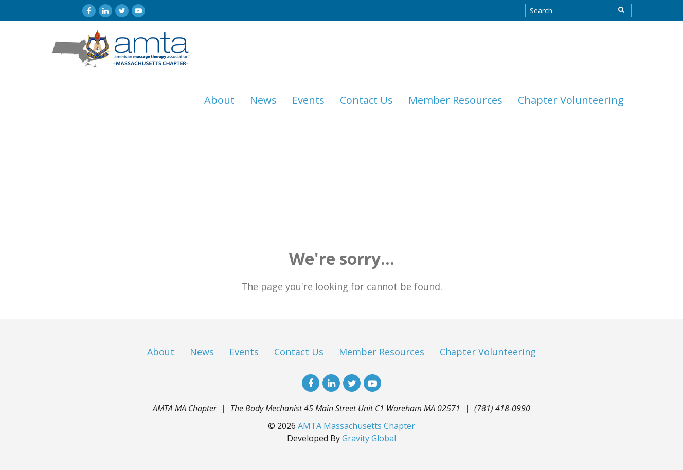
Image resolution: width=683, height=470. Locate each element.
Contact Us (366, 100)
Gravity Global (369, 438)
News (263, 100)
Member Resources (455, 100)
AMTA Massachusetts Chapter (356, 425)
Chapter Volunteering (571, 100)
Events (308, 100)
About (219, 100)
